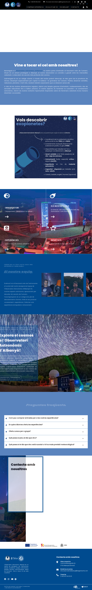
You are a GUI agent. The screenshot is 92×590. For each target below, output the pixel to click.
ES (80, 3)
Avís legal (19, 586)
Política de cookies (9, 586)
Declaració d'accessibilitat (13, 587)
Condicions (26, 586)
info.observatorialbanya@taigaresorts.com (58, 1)
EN (83, 3)
